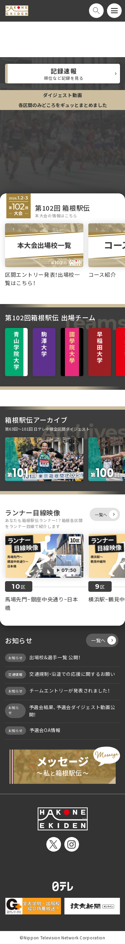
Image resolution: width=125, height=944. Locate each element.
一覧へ (106, 514)
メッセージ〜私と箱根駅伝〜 (62, 765)
